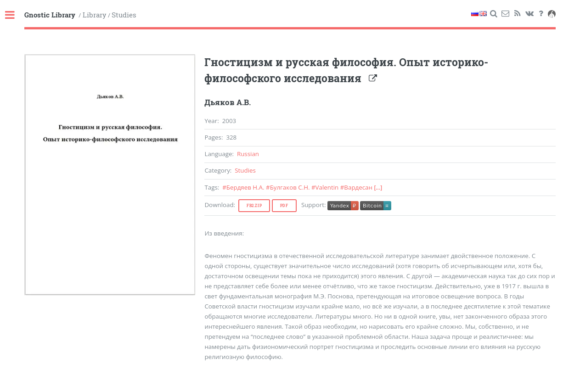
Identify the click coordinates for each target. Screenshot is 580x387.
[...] (378, 187)
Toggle (14, 15)
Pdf (284, 205)
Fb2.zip (254, 205)
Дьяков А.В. (227, 102)
